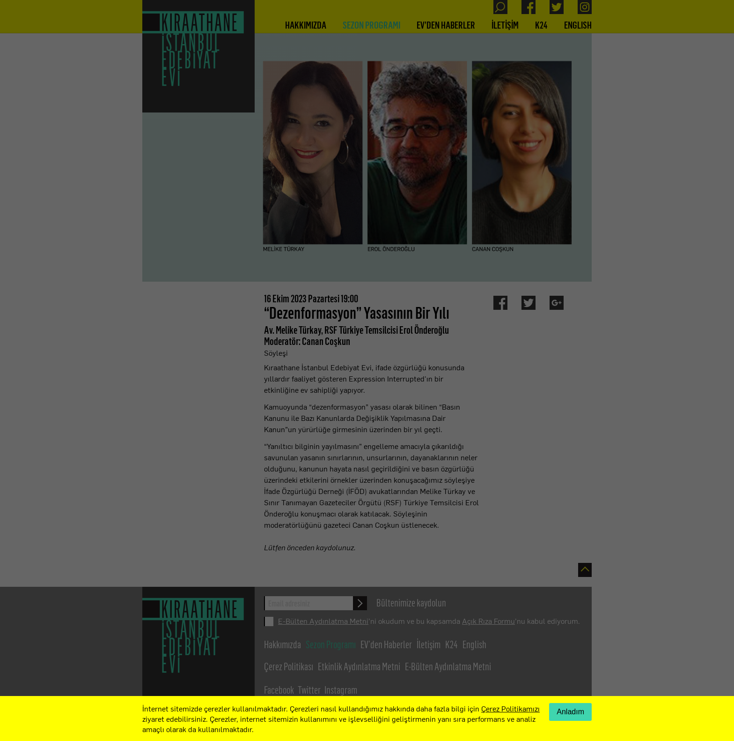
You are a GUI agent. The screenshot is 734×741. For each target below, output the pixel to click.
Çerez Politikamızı (510, 708)
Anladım (570, 712)
